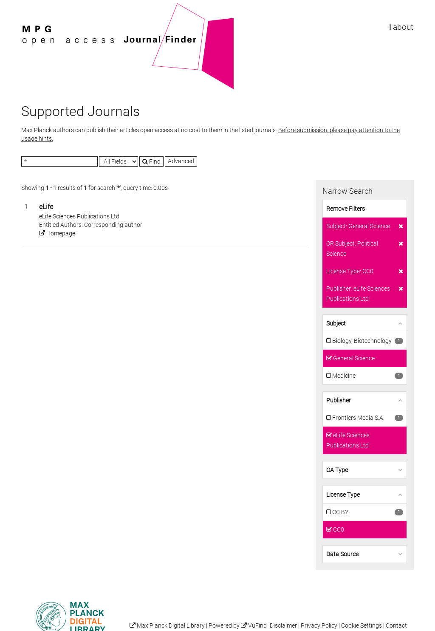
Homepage (57, 233)
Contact (396, 625)
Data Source (342, 554)
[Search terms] (59, 161)
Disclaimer (283, 625)
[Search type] (118, 161)
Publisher (338, 400)
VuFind (34, 7)
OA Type (337, 470)
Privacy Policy (319, 625)
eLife (46, 207)
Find (151, 161)
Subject (336, 323)
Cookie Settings (361, 625)
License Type (343, 494)
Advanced (181, 161)
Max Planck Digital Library (171, 625)
